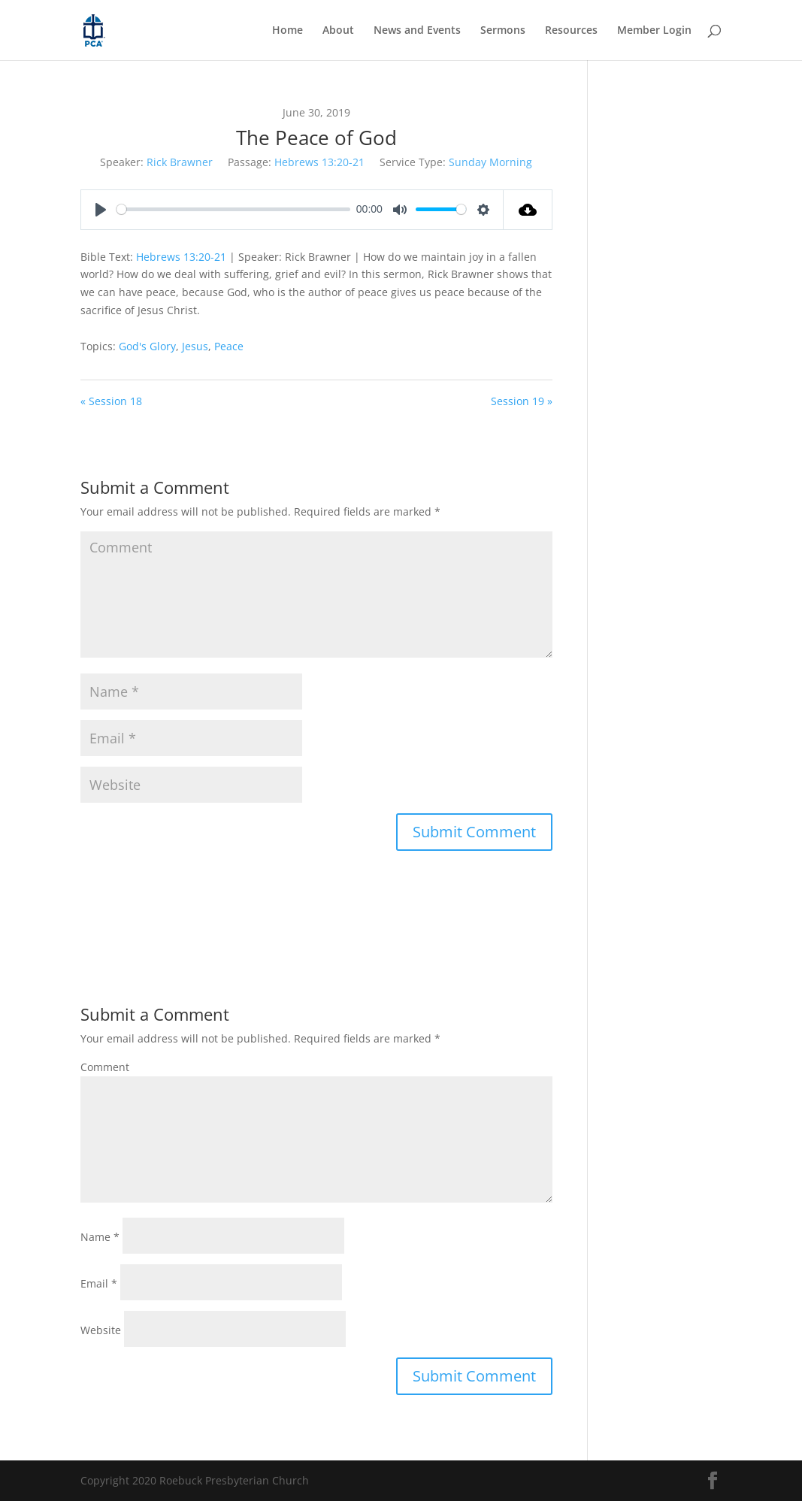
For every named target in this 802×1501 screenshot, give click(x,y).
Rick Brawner (180, 162)
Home (287, 31)
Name (100, 1237)
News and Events (417, 31)
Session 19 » (521, 401)
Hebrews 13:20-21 (319, 162)
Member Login (654, 31)
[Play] (101, 210)
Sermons (502, 31)
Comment (104, 1067)
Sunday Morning (490, 162)
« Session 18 (111, 401)
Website (100, 1330)
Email (98, 1283)
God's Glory (147, 346)
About (338, 31)
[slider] (234, 209)
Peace (229, 346)
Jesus (195, 346)
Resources (571, 31)
